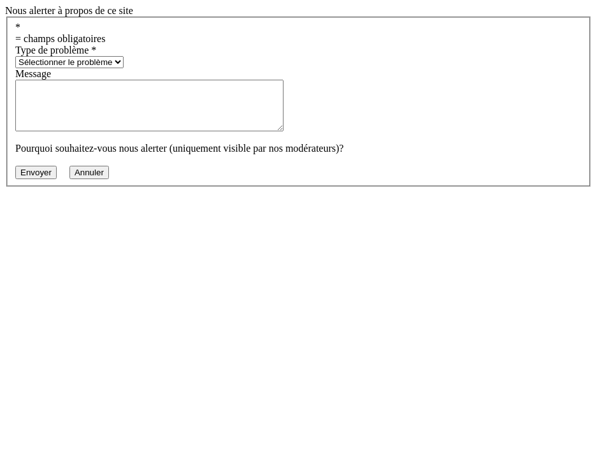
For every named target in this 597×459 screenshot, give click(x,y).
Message (33, 73)
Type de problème (55, 50)
